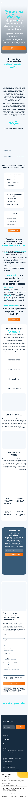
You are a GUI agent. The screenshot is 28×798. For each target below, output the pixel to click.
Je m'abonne (20, 727)
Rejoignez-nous (14, 48)
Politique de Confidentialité (18, 688)
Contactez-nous (14, 683)
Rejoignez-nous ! (14, 230)
